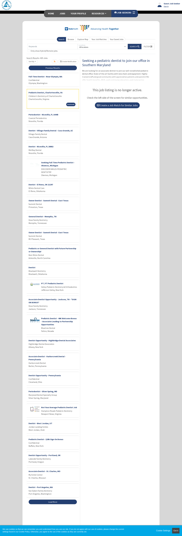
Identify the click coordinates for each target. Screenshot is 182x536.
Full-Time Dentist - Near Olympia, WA (45, 76)
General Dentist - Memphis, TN (42, 216)
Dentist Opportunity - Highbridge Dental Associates (52, 340)
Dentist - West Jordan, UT (40, 423)
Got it (175, 531)
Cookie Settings (163, 531)
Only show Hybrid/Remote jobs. (44, 51)
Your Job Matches (99, 39)
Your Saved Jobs (116, 39)
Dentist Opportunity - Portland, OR (44, 455)
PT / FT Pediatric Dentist (52, 283)
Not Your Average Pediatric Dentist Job (59, 407)
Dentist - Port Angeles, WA (41, 487)
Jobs (62, 13)
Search (61, 39)
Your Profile (78, 13)
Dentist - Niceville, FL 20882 (41, 146)
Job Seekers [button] (124, 12)
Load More (52, 502)
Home (51, 13)
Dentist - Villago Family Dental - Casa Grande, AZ (51, 130)
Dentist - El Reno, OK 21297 (41, 184)
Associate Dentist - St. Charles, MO (44, 471)
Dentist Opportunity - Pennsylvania (45, 375)
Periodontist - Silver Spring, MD (43, 391)
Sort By (31, 61)
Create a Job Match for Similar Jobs (117, 105)
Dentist (32, 267)
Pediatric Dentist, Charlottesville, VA (45, 92)
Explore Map (82, 39)
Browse (71, 39)
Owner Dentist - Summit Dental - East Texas (49, 200)
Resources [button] (98, 13)
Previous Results (53, 68)
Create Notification (68, 61)
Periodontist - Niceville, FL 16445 (43, 114)
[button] (148, 46)
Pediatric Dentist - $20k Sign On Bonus (46, 439)
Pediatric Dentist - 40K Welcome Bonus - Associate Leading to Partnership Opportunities (59, 321)
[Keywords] (53, 46)
